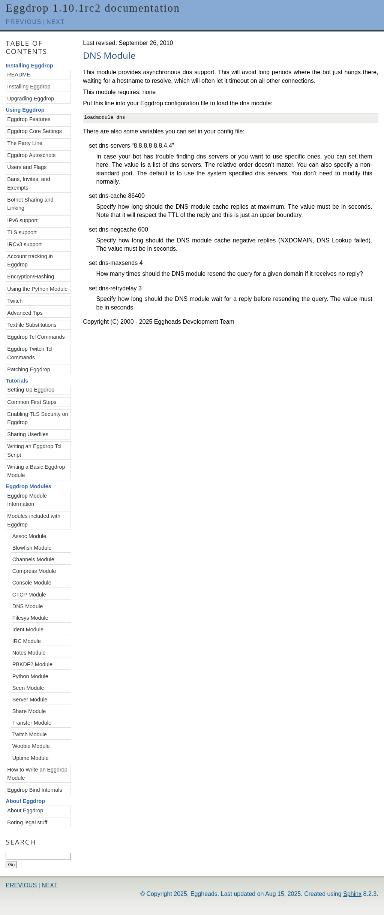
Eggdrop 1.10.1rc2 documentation (93, 8)
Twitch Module (29, 734)
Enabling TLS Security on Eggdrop (37, 418)
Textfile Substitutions (31, 325)
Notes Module (29, 653)
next (55, 22)
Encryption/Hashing (30, 277)
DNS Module (27, 606)
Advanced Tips (24, 313)
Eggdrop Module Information (27, 500)
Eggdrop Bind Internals (34, 790)
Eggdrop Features (28, 119)
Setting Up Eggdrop (30, 390)
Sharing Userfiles (27, 434)
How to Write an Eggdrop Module (37, 774)
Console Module (31, 583)
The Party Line (24, 143)
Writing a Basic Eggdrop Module (36, 471)
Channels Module (33, 559)
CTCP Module (29, 595)
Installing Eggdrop (28, 87)
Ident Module (28, 629)
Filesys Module (30, 618)
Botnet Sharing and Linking (30, 204)
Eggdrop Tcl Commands (35, 337)
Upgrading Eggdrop (30, 99)
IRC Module (26, 641)
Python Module (30, 676)
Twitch (14, 301)
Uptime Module (30, 758)
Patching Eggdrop (28, 369)
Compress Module (34, 571)
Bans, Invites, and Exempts (28, 183)
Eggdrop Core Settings (34, 131)
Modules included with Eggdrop (33, 520)
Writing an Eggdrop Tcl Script (34, 450)
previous (24, 22)
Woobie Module (31, 746)
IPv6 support (22, 220)
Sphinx (352, 894)
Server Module (30, 700)
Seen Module (28, 688)
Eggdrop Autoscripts (31, 155)
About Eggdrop (25, 810)
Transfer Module (31, 723)
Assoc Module (29, 536)
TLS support (21, 232)
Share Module (29, 711)
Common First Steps (31, 402)
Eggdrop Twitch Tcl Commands (29, 353)
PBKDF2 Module (32, 664)
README (18, 75)
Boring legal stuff (27, 822)
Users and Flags (26, 167)
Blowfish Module (32, 548)
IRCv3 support (24, 244)
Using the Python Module (37, 289)
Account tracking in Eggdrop (30, 260)
